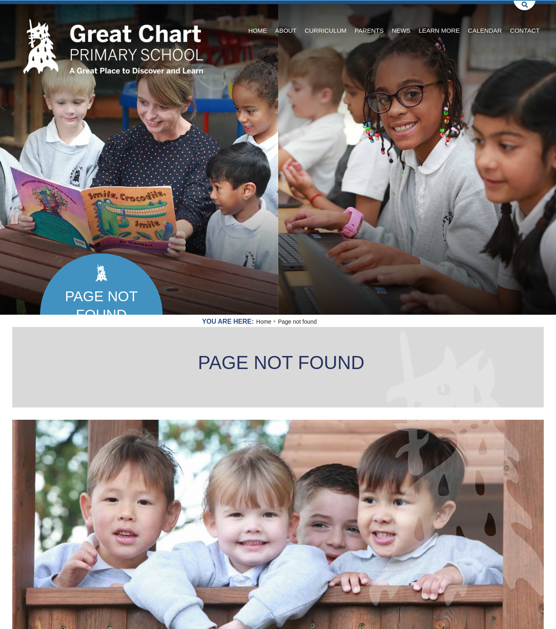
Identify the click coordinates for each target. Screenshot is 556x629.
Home (263, 321)
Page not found (101, 305)
